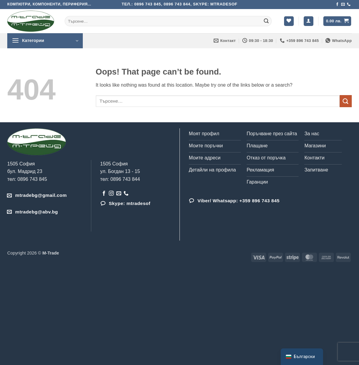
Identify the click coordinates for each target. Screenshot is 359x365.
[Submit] (266, 21)
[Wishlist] (289, 21)
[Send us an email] (343, 4)
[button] (308, 21)
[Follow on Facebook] (337, 4)
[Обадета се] (349, 4)
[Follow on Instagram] (111, 193)
